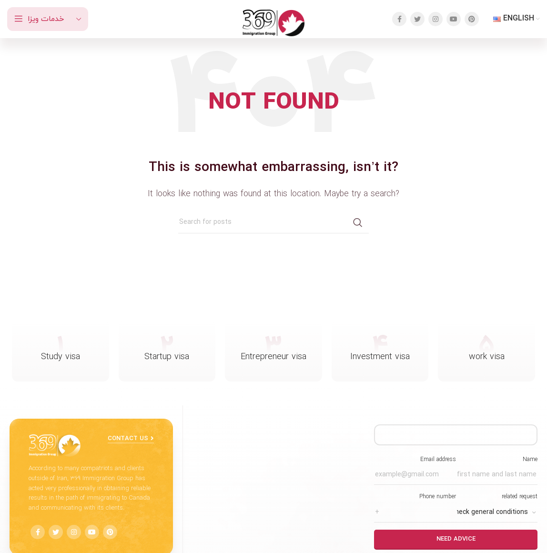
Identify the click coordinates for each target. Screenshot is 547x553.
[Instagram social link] (435, 19)
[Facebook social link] (399, 19)
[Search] (273, 222)
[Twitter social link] (417, 19)
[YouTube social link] (453, 19)
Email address (415, 467)
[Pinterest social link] (472, 19)
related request (496, 504)
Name (496, 467)
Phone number (415, 504)
